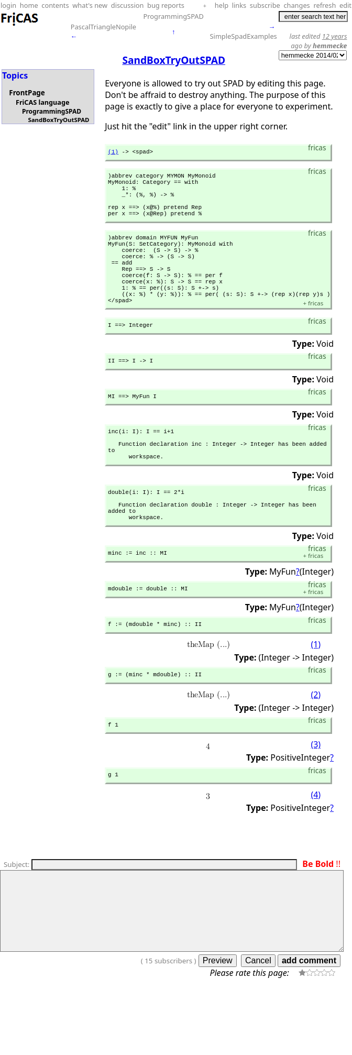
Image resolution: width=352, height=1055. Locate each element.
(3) (316, 803)
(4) (316, 855)
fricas (313, 333)
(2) (316, 751)
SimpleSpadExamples (243, 36)
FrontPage (27, 92)
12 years (334, 36)
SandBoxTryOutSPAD (58, 120)
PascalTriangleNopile (103, 26)
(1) (113, 153)
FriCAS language (42, 102)
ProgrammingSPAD (174, 16)
